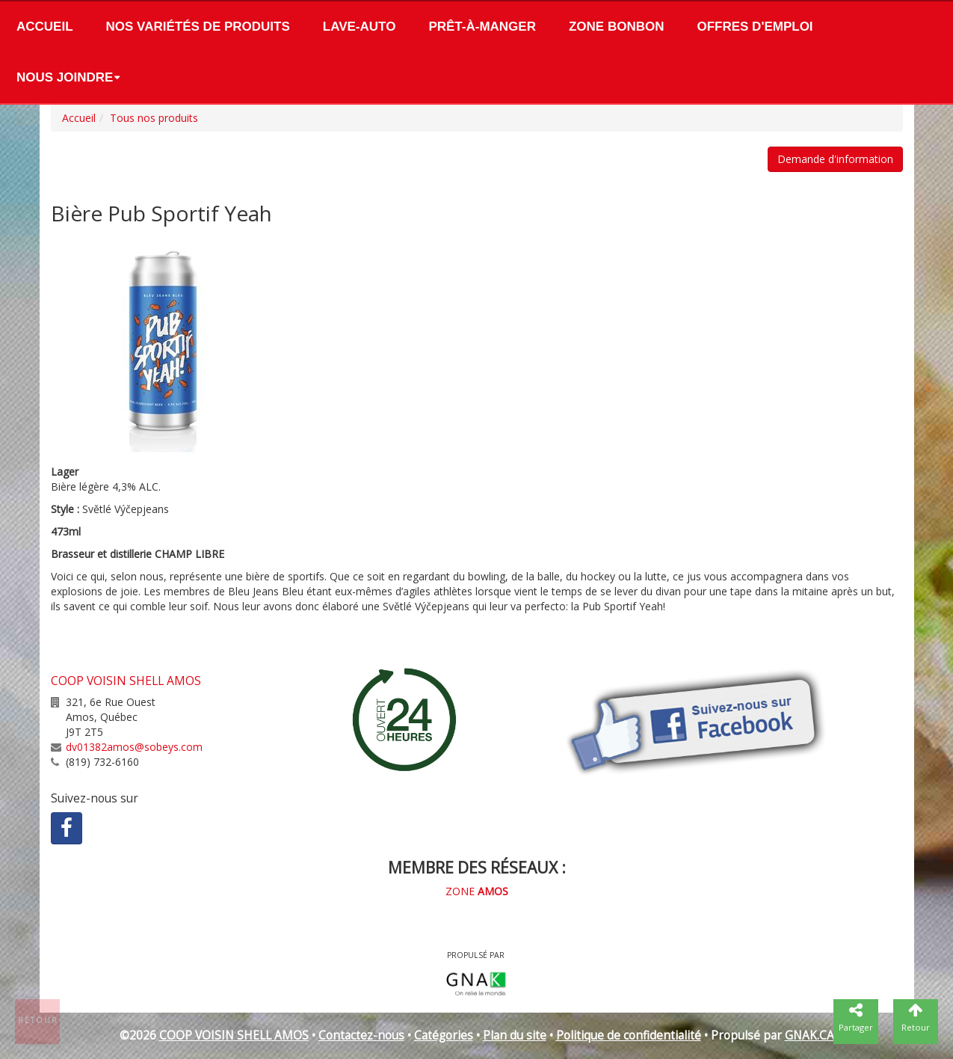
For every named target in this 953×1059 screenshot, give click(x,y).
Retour (38, 1020)
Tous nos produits (154, 118)
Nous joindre (64, 77)
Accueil (44, 26)
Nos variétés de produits (198, 26)
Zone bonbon (616, 26)
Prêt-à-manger (482, 26)
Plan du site (514, 1035)
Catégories (443, 1035)
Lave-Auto (359, 26)
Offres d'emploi (754, 26)
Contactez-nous (361, 1035)
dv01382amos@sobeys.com (134, 747)
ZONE (476, 891)
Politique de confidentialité (628, 1035)
